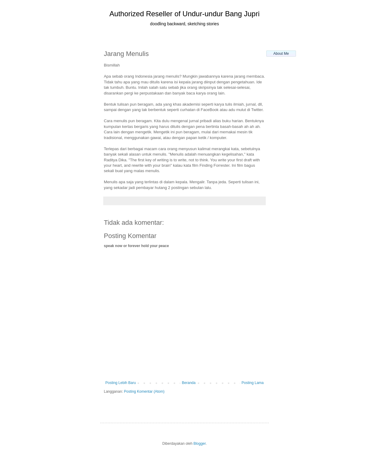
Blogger (200, 443)
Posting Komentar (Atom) (144, 391)
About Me (281, 53)
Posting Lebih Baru (120, 383)
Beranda (188, 383)
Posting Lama (253, 383)
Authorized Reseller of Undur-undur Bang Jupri (185, 14)
